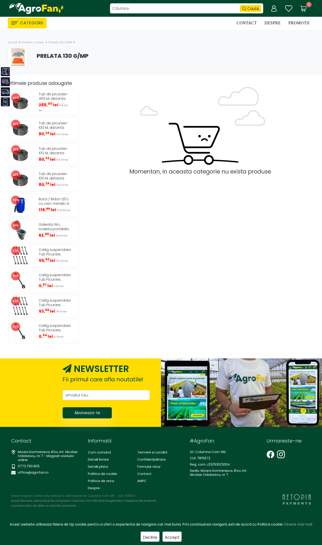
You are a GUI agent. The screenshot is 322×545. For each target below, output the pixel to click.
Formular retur (149, 466)
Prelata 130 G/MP (60, 42)
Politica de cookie (102, 473)
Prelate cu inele (32, 42)
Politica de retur (101, 480)
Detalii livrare (98, 459)
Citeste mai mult (298, 524)
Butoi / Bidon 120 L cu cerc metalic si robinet (54, 203)
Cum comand (99, 452)
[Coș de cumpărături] (303, 8)
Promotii (299, 23)
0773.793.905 (29, 466)
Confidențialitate (151, 459)
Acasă (12, 42)
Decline (150, 537)
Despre (273, 23)
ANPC (141, 480)
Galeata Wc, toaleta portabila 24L (54, 229)
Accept (172, 537)
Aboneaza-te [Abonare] (87, 413)
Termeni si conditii (152, 452)
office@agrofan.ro (33, 472)
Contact (247, 23)
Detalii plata (98, 466)
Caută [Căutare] (250, 8)
